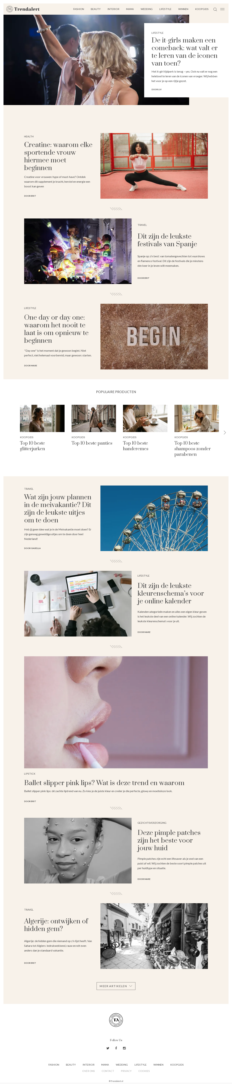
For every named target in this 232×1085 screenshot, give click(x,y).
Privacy (126, 1070)
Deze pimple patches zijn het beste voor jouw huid (169, 841)
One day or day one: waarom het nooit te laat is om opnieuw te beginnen (56, 329)
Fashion (78, 9)
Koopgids (202, 9)
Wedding (147, 9)
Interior (113, 9)
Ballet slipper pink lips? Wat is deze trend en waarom (104, 783)
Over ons (88, 1070)
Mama (130, 9)
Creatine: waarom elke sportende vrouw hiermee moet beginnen (58, 156)
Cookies (144, 1070)
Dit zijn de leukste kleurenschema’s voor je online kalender (171, 594)
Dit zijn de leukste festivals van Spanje (167, 240)
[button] (225, 433)
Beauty (96, 9)
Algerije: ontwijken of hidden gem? (56, 925)
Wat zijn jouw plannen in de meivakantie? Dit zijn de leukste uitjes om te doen (57, 509)
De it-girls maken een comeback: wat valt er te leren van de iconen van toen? (185, 52)
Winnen (183, 9)
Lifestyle (165, 9)
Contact (108, 1070)
